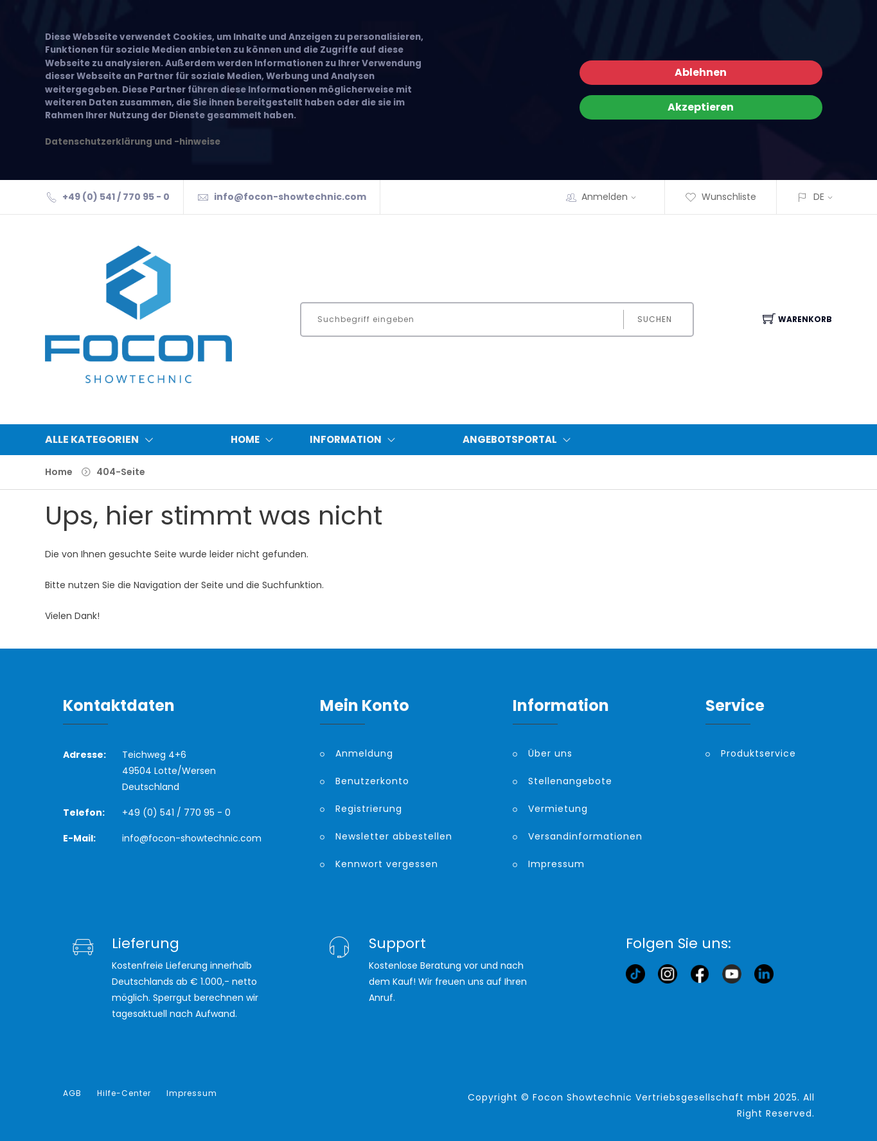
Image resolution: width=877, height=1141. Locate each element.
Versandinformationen (585, 836)
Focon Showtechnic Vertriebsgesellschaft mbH (651, 1097)
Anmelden (612, 196)
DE (819, 196)
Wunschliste (720, 196)
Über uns (550, 753)
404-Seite (120, 471)
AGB (72, 1093)
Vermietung (558, 808)
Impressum (556, 864)
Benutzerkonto (372, 781)
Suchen (654, 319)
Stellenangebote (570, 781)
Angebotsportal (519, 439)
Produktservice (758, 753)
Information (355, 439)
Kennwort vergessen (386, 864)
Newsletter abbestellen (393, 836)
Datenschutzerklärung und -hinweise (132, 142)
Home (255, 439)
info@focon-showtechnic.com (290, 196)
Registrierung (368, 808)
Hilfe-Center (124, 1093)
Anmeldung (364, 753)
